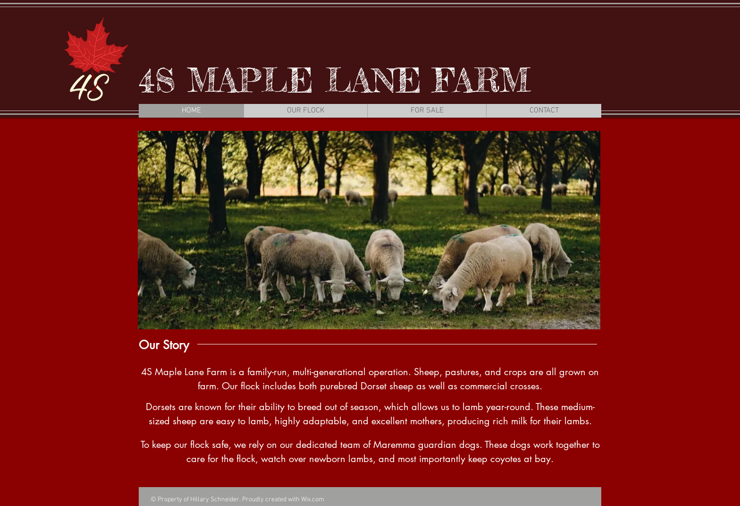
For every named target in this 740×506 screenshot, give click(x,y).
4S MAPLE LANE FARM (334, 80)
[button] (369, 230)
